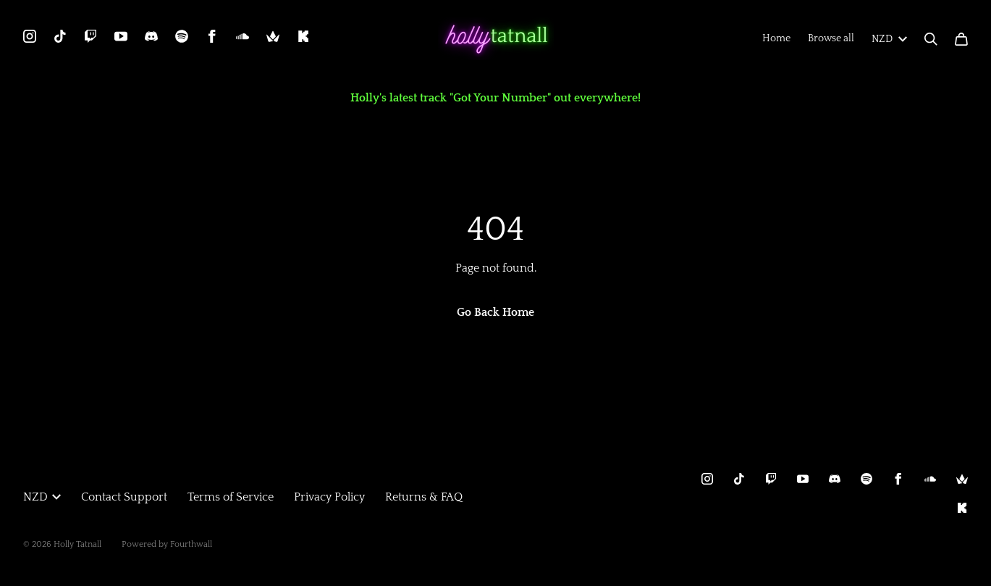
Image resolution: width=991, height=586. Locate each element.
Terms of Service (230, 496)
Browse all (831, 38)
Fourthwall (191, 544)
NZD (889, 39)
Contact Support (124, 496)
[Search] (930, 39)
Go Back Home (495, 312)
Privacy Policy (329, 496)
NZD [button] (42, 496)
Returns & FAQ (424, 496)
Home (776, 38)
